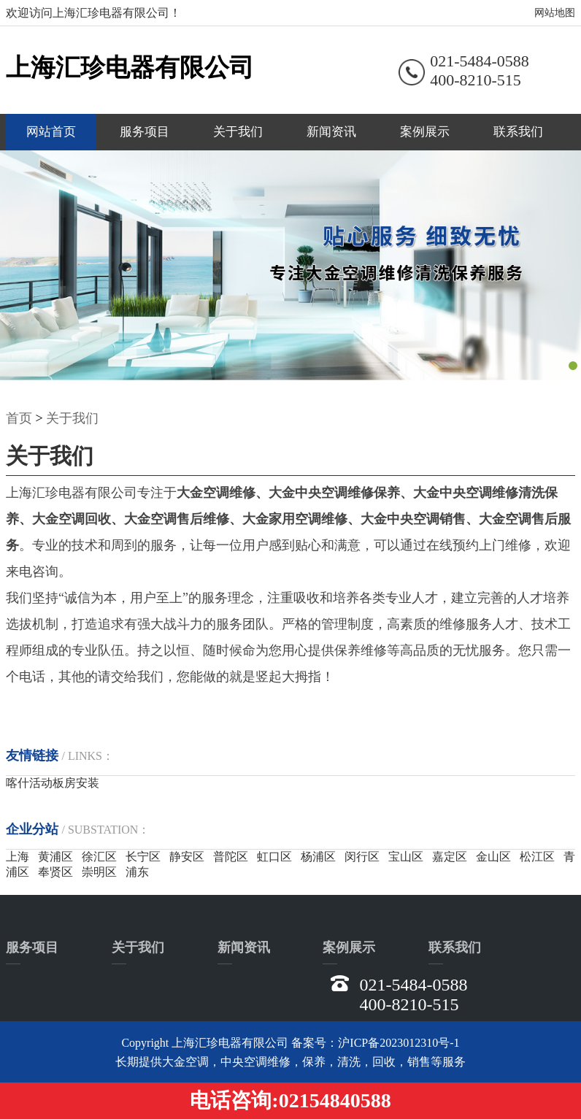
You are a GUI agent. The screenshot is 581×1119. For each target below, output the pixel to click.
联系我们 (518, 132)
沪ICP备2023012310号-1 (398, 1043)
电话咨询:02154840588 (290, 1100)
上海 (17, 856)
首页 (19, 418)
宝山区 (405, 856)
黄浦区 (55, 856)
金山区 (493, 856)
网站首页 (51, 132)
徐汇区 (99, 856)
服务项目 (144, 132)
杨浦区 (318, 856)
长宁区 (143, 856)
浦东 (137, 872)
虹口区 (274, 856)
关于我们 (238, 132)
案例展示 (425, 132)
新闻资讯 (331, 132)
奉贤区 (55, 872)
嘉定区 (449, 856)
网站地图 (554, 12)
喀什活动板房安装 (52, 783)
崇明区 (99, 872)
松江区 (537, 856)
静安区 (186, 856)
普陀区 (230, 856)
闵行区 (362, 856)
